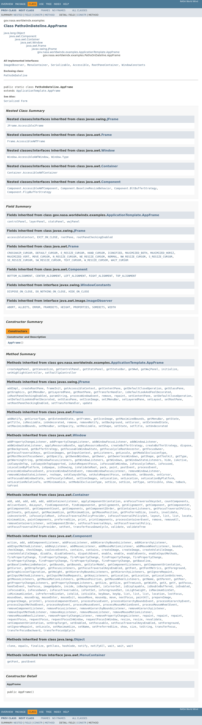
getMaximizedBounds (130, 418)
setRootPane (173, 399)
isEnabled (183, 586)
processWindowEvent (84, 395)
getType (181, 456)
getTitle (13, 422)
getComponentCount (45, 508)
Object (79, 639)
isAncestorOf (16, 515)
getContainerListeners (133, 508)
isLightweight (135, 590)
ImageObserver (14, 64)
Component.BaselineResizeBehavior (86, 188)
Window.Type (60, 156)
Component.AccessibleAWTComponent (32, 188)
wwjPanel (73, 221)
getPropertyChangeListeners (27, 582)
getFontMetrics (150, 568)
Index (57, 4)
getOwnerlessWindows (123, 456)
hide (168, 460)
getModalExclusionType (149, 452)
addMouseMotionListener (115, 546)
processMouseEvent (86, 604)
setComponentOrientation (25, 622)
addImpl (12, 388)
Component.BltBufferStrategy (135, 188)
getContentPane (109, 388)
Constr (38, 15)
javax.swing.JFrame (44, 48)
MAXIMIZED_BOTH (136, 252)
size (133, 626)
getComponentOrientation (162, 564)
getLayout (32, 512)
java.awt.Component (22, 36)
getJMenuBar (36, 392)
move (112, 597)
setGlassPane (67, 399)
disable (45, 553)
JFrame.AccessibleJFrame (25, 125)
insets (153, 512)
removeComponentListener (25, 608)
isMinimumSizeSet (19, 593)
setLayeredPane (133, 399)
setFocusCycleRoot (60, 478)
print (82, 519)
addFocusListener (74, 542)
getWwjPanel (149, 369)
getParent (164, 579)
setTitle (136, 426)
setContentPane (139, 395)
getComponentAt (179, 504)
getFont (130, 568)
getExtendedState (60, 418)
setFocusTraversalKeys (94, 523)
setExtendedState (155, 422)
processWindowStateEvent (65, 471)
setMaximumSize (64, 626)
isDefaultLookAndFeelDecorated (148, 392)
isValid (72, 593)
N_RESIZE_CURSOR (64, 256)
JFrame (112, 119)
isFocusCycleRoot (142, 463)
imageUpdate (52, 586)
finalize (37, 645)
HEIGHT (65, 307)
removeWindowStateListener (27, 474)
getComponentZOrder (100, 508)
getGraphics (16, 392)
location (158, 593)
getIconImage (103, 418)
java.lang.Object (14, 33)
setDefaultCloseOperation (172, 395)
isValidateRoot (86, 467)
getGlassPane (174, 388)
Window (108, 150)
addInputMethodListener (24, 546)
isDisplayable (134, 586)
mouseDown (14, 597)
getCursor (14, 568)
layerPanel (37, 221)
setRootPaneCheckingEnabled (27, 403)
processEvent (147, 467)
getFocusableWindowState (79, 449)
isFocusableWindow (113, 463)
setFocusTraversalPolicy (132, 523)
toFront (12, 485)
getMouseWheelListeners (122, 579)
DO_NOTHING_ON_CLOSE (50, 291)
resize (125, 619)
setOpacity (65, 426)
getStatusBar (115, 369)
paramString (58, 395)
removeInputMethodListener (27, 612)
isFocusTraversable (64, 590)
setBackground (112, 422)
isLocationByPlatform (23, 467)
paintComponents (39, 519)
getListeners (103, 452)
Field (28, 15)
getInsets (14, 512)
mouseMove (85, 597)
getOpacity (54, 456)
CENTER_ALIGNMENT (48, 275)
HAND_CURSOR (96, 252)
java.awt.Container (27, 39)
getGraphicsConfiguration (26, 571)
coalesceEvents (56, 549)
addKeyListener (56, 546)
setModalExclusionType (85, 482)
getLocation (119, 575)
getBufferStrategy (44, 449)
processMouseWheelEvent (160, 604)
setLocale (43, 626)
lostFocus (175, 593)
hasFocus (34, 586)
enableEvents (136, 553)
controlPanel (16, 221)
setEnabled (78, 622)
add (9, 501)
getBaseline (141, 560)
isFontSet (88, 590)
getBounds (57, 564)
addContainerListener (62, 501)
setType (138, 482)
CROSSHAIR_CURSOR (19, 252)
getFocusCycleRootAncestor (119, 449)
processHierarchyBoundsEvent (132, 601)
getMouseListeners (20, 579)
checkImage (15, 549)
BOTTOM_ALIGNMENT (19, 275)
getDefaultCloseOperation (142, 388)
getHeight (55, 571)
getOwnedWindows (77, 456)
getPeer (179, 579)
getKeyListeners (96, 575)
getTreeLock (132, 582)
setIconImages (86, 478)
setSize (110, 482)
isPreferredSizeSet (50, 593)
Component (110, 182)
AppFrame (14, 342)
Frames (45, 10)
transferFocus (165, 626)
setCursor (132, 422)
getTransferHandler (108, 392)
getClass (53, 645)
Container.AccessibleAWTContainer (32, 172)
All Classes (79, 10)
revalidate (153, 619)
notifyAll (98, 645)
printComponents (100, 519)
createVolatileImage (157, 549)
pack (103, 467)
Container (109, 166)
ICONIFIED (115, 252)
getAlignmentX (108, 504)
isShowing (65, 467)
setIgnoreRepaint (19, 626)
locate (186, 515)
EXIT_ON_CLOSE (47, 237)
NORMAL (112, 256)
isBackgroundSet (88, 586)
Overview (7, 4)
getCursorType (35, 418)
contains (76, 549)
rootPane (67, 237)
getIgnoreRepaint (159, 571)
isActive (180, 460)
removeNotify (89, 422)
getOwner (98, 456)
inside (68, 586)
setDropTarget (57, 622)
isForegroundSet (110, 590)
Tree (49, 4)
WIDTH (112, 307)
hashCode (68, 645)
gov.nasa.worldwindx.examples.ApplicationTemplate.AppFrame (78, 52)
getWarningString (19, 460)
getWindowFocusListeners (54, 460)
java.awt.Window (32, 42)
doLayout (35, 504)
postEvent (127, 467)
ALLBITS (23, 307)
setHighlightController (24, 372)
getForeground (175, 568)
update (87, 403)
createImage (110, 549)
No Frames (58, 10)
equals (23, 645)
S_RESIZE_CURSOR (160, 256)
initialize (169, 369)
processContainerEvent (132, 519)
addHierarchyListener (150, 542)
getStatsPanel (93, 369)
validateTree (136, 526)
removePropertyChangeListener (70, 615)
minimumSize (16, 519)
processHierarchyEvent (173, 601)
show (169, 482)
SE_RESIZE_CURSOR (19, 260)
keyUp (116, 593)
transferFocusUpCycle (59, 630)
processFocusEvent (94, 601)
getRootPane (82, 392)
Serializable (60, 64)
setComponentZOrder (61, 523)
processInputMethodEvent (25, 604)
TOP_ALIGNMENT (126, 275)
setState (120, 426)
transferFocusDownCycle (90, 526)
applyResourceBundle (60, 445)
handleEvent (16, 586)
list (166, 515)
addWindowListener (143, 441)
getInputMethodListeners (25, 575)
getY (172, 582)
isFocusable (16, 590)
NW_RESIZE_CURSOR (133, 256)
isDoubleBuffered (159, 586)
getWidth (150, 582)
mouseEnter (49, 597)
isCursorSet (111, 586)
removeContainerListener (25, 523)
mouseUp (100, 597)
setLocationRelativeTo (23, 482)
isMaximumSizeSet (161, 590)
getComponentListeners (124, 564)
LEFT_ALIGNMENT (75, 275)
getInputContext (78, 452)
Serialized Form (15, 100)
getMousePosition (104, 512)
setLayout (154, 399)
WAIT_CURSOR (119, 260)
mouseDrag (32, 597)
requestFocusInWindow (67, 619)
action (12, 542)
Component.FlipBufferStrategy (29, 192)
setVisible (155, 482)
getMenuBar (155, 418)
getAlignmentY (132, 504)
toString (145, 626)
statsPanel (56, 221)
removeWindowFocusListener (105, 471)
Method (50, 15)
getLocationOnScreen (167, 575)
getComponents (72, 508)
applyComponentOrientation (100, 501)
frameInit (54, 388)
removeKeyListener (63, 612)
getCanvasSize (42, 369)
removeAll (172, 519)
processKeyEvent (58, 604)
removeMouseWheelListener (26, 615)
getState (172, 418)
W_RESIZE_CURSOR (96, 260)
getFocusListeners (61, 568)
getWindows (114, 460)
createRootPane (32, 388)
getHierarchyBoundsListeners (86, 571)
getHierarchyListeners (127, 571)
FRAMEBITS (50, 307)
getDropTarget (35, 568)
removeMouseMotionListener (132, 612)
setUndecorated (157, 426)
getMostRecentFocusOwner (25, 456)
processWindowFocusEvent (25, 471)
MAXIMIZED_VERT (18, 256)
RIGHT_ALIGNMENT (100, 275)
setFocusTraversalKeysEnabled (133, 622)
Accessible (81, 64)
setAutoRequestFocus (104, 474)
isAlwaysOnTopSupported (48, 463)
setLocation (108, 478)
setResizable (85, 426)
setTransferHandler (65, 403)
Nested (17, 15)
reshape (55, 474)
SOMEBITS (98, 307)
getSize (100, 582)
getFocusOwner (153, 449)
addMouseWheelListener (152, 546)
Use (41, 4)
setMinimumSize (54, 482)
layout (155, 515)
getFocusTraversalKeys (23, 452)
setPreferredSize (104, 626)
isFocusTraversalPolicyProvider (81, 515)
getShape (147, 456)
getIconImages (53, 452)
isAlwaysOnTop (17, 463)
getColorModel (94, 564)
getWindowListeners (89, 460)
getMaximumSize (53, 512)
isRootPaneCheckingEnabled (27, 395)
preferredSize (64, 519)
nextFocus (126, 597)
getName (148, 579)
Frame (106, 135)
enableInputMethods (163, 553)
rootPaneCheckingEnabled (94, 237)
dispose (185, 445)
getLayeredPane (59, 392)
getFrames (83, 418)
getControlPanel (67, 369)
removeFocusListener (61, 608)
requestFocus (16, 619)
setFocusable (98, 622)
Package (20, 4)
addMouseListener (82, 546)
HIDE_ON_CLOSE (79, 291)
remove (106, 395)
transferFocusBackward (23, 630)
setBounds (129, 474)
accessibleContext (20, 237)
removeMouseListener (94, 612)
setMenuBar (46, 426)
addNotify (14, 418)
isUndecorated (53, 422)
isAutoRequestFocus (83, 463)
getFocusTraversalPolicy (172, 508)
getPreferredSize (133, 512)
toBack (180, 482)
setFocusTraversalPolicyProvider (31, 526)
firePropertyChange (21, 557)
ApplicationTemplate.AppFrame (38, 90)
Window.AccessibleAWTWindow (27, 156)
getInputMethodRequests (64, 575)
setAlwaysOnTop (75, 474)
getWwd (133, 369)
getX (163, 582)
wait (111, 645)
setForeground (168, 622)
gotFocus (185, 582)
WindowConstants (133, 64)
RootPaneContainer (105, 64)
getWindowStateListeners (143, 460)
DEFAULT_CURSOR (47, 252)
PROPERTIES (81, 307)
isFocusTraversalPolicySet (127, 515)
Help (66, 4)
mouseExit (68, 597)
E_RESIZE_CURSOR (72, 252)
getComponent (155, 504)
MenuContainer (37, 64)
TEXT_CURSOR (72, 260)
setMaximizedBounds (21, 426)
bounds (177, 546)
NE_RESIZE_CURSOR (92, 256)
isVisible (88, 593)
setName (83, 626)
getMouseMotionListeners (55, 579)
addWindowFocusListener (109, 441)
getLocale (123, 452)
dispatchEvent (88, 553)
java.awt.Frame (36, 45)
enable (106, 553)
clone (11, 645)
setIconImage (89, 399)
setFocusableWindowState (25, 478)
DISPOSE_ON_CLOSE (19, 291)
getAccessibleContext (79, 388)
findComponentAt (56, 504)
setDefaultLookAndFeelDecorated (30, 399)
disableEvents (64, 553)
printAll (35, 601)
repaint (119, 395)
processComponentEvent (61, 601)
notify (82, 645)
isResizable (31, 422)
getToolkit (164, 456)
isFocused (165, 463)
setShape (104, 426)
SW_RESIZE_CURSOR (48, 260)
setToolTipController (60, 372)
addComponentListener (43, 542)
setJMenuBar (110, 399)
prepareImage (161, 597)
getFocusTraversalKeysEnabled (100, 568)
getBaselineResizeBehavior (27, 564)
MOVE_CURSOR (41, 256)
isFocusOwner (37, 590)
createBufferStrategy (127, 445)
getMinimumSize (78, 512)
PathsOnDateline (15, 75)
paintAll (142, 597)
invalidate (169, 512)
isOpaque (48, 467)
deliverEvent (16, 504)
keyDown (103, 593)
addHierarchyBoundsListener (111, 542)
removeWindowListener (144, 471)
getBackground (17, 449)
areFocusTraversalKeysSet (142, 501)
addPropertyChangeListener (27, 441)
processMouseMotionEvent (121, 604)
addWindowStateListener (24, 445)
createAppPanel (18, 369)
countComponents (176, 501)
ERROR (36, 307)
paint (113, 467)
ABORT (11, 307)
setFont (64, 526)
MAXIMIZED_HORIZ (162, 252)
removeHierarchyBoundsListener (102, 608)
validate (117, 526)
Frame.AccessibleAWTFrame (26, 141)
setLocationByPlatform (157, 478)
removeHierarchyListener (146, 608)
